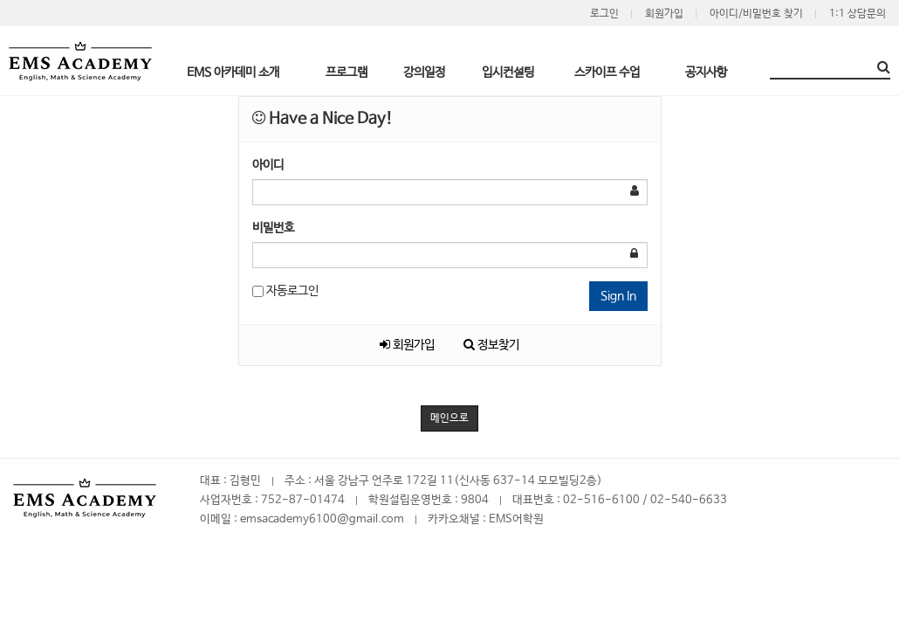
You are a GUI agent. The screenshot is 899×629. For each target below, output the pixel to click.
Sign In (618, 296)
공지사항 (706, 72)
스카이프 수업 (607, 72)
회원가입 (664, 14)
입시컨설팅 (508, 72)
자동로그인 (285, 291)
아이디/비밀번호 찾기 (756, 14)
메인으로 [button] (449, 418)
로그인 (604, 14)
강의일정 (424, 72)
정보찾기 (491, 345)
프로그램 (346, 72)
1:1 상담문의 (857, 14)
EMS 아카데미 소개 (233, 72)
